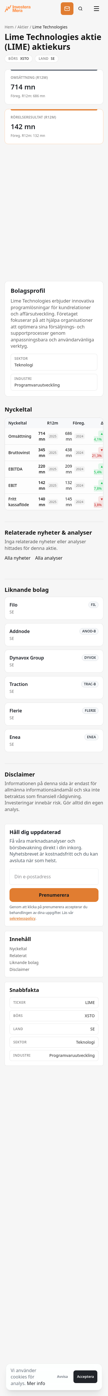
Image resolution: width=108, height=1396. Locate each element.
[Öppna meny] (97, 8)
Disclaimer (19, 969)
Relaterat (18, 955)
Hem (9, 27)
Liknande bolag (24, 962)
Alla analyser (48, 558)
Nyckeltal (18, 948)
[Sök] (82, 8)
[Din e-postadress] (54, 876)
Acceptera (85, 1376)
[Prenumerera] (67, 8)
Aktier (23, 27)
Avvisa (62, 1376)
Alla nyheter (18, 558)
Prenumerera (54, 895)
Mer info (36, 1383)
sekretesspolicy (22, 918)
